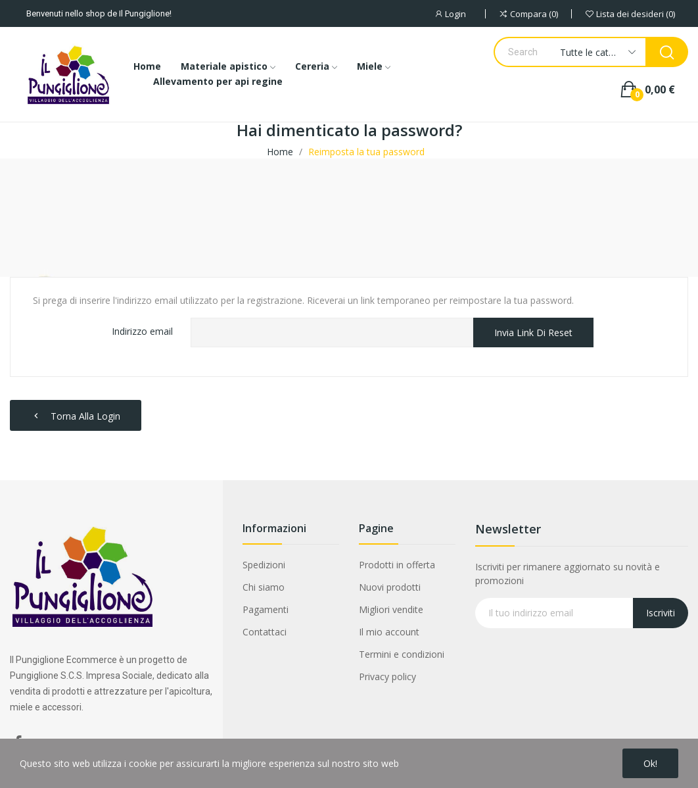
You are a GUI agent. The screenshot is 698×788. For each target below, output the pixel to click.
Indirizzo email (142, 331)
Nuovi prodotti (390, 587)
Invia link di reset (533, 332)
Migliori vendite (391, 609)
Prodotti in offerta (397, 564)
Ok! (650, 763)
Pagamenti (266, 609)
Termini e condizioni (401, 654)
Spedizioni (264, 564)
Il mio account (389, 632)
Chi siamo (264, 587)
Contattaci (265, 632)
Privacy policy (387, 676)
